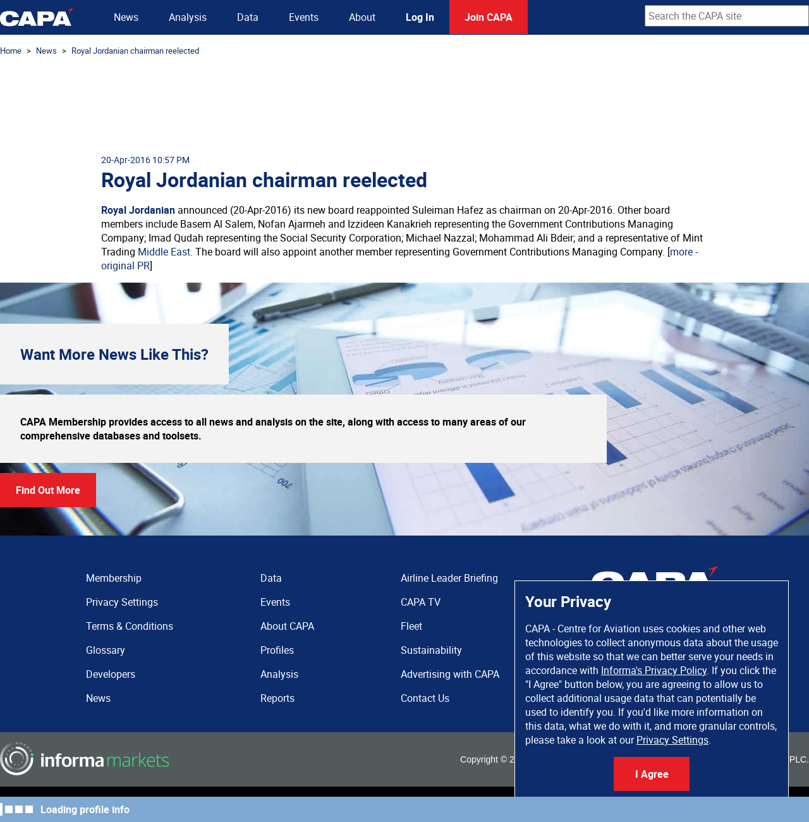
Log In (420, 17)
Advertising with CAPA (450, 674)
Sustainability (431, 650)
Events (304, 17)
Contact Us (425, 698)
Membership (114, 578)
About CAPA (287, 626)
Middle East (164, 252)
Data (248, 17)
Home (10, 50)
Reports (277, 698)
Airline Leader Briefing (449, 578)
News (126, 17)
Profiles (277, 650)
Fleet (411, 626)
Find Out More (48, 490)
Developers (110, 674)
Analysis (188, 17)
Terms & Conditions (129, 626)
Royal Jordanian (138, 210)
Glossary (105, 650)
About (362, 17)
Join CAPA (489, 17)
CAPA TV (421, 602)
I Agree (652, 774)
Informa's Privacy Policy (654, 670)
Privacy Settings (672, 740)
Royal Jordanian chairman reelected (135, 50)
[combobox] (727, 16)
